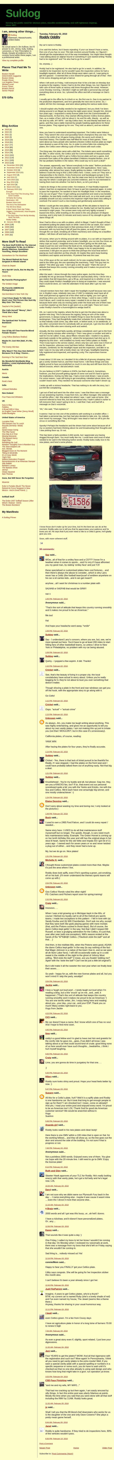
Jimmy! (5, 470)
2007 (7, 230)
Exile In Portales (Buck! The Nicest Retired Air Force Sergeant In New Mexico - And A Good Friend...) (16, 488)
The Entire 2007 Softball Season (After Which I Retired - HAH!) (18, 502)
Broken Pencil (8, 88)
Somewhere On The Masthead (14, 255)
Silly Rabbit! (7, 463)
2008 (7, 227)
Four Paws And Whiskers (12, 397)
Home (76, 1448)
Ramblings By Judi (9, 442)
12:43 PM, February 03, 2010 (57, 1285)
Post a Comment (46, 1443)
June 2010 (11, 180)
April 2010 (11, 184)
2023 (7, 129)
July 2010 (11, 177)
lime (47, 1033)
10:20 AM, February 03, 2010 (57, 1186)
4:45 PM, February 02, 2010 (56, 1030)
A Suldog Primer (9, 517)
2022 (7, 132)
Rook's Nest (7, 381)
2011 (7, 160)
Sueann (49, 1093)
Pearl (4, 327)
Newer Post (44, 1448)
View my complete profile (13, 60)
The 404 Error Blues (13, 207)
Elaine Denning (53, 801)
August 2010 (12, 175)
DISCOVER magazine (11, 76)
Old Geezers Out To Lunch (13, 423)
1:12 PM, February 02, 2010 (56, 701)
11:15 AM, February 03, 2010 (57, 1205)
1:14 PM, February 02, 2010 (56, 752)
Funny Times (7, 86)
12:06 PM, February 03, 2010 (57, 1226)
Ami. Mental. (7, 449)
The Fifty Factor (8, 432)
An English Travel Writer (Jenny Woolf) (18, 411)
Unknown (50, 718)
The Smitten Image (10, 284)
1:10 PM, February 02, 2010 (56, 666)
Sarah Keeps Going (10, 430)
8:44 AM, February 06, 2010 (56, 1422)
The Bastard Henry (9, 438)
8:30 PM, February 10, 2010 (56, 1439)
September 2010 (13, 172)
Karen (48, 1230)
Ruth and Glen (53, 1171)
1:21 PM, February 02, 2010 (56, 773)
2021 (7, 135)
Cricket (49, 670)
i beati (48, 1313)
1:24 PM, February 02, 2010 (56, 797)
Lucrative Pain (8, 421)
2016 (7, 147)
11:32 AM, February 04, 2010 (57, 1347)
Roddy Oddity (49, 37)
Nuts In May (7, 405)
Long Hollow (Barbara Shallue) (14, 337)
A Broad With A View (10, 409)
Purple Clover (8, 80)
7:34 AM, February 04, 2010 (56, 1331)
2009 (7, 224)
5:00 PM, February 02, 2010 (56, 1054)
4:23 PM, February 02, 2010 (56, 1013)
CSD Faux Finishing (56, 1380)
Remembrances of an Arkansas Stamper (18, 461)
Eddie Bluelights (8, 413)
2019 (7, 140)
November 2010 (13, 168)
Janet (48, 1426)
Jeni (47, 1351)
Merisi (4, 373)
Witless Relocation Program (13, 459)
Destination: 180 (12, 200)
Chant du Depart (8, 266)
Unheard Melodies (9, 389)
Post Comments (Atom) (62, 1454)
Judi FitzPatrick (53, 1289)
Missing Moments (9, 436)
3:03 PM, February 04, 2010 (56, 1377)
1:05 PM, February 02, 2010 (56, 599)
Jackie (48, 985)
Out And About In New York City (15, 294)
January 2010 (12, 222)
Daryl (48, 1189)
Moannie (5, 482)
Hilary (48, 1076)
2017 (7, 145)
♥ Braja (49, 1208)
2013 (7, 155)
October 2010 (12, 170)
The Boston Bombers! (11, 505)
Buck (48, 817)
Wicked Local (7, 84)
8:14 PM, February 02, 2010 (56, 1167)
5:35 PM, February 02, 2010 (56, 1073)
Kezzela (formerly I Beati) (12, 426)
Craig (48, 903)
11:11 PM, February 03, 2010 (57, 1309)
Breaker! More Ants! (13, 202)
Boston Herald (8, 74)
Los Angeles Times (10, 82)
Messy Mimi (7, 316)
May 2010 (11, 182)
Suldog (23, 13)
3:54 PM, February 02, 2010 (56, 981)
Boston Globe (8, 78)
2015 (7, 150)
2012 (7, 158)
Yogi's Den (6, 457)
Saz (47, 555)
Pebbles (5, 407)
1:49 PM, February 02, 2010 (56, 814)
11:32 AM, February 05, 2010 (57, 1403)
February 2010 (13, 189)
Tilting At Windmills (9, 453)
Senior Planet (8, 91)
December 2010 (13, 165)
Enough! (9, 192)
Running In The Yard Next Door (15, 357)
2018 (7, 142)
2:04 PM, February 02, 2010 (56, 883)
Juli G (4, 428)
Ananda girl (51, 1125)
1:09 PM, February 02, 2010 (56, 631)
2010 (7, 163)
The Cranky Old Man (10, 347)
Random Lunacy (8, 466)
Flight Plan (6, 440)
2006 (7, 232)
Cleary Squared (8, 472)
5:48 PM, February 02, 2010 (56, 1121)
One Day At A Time (9, 434)
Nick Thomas (7, 474)
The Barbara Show (9, 468)
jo (46, 1407)
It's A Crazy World (9, 455)
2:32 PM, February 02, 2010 (56, 899)
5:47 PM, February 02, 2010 (56, 1089)
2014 (7, 152)
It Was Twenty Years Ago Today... (18, 209)
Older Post (107, 1448)
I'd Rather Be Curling (14, 198)
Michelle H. (51, 860)
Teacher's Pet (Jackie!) (11, 306)
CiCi (47, 1017)
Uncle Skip (6, 276)
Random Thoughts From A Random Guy (18, 444)
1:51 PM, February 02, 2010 (56, 856)
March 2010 (12, 187)
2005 (7, 235)
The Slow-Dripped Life (11, 447)
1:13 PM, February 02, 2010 (56, 714)
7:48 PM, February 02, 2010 (56, 1148)
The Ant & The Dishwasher (16, 205)
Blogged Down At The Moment (14, 451)
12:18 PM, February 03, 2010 (57, 1258)
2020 (7, 137)
